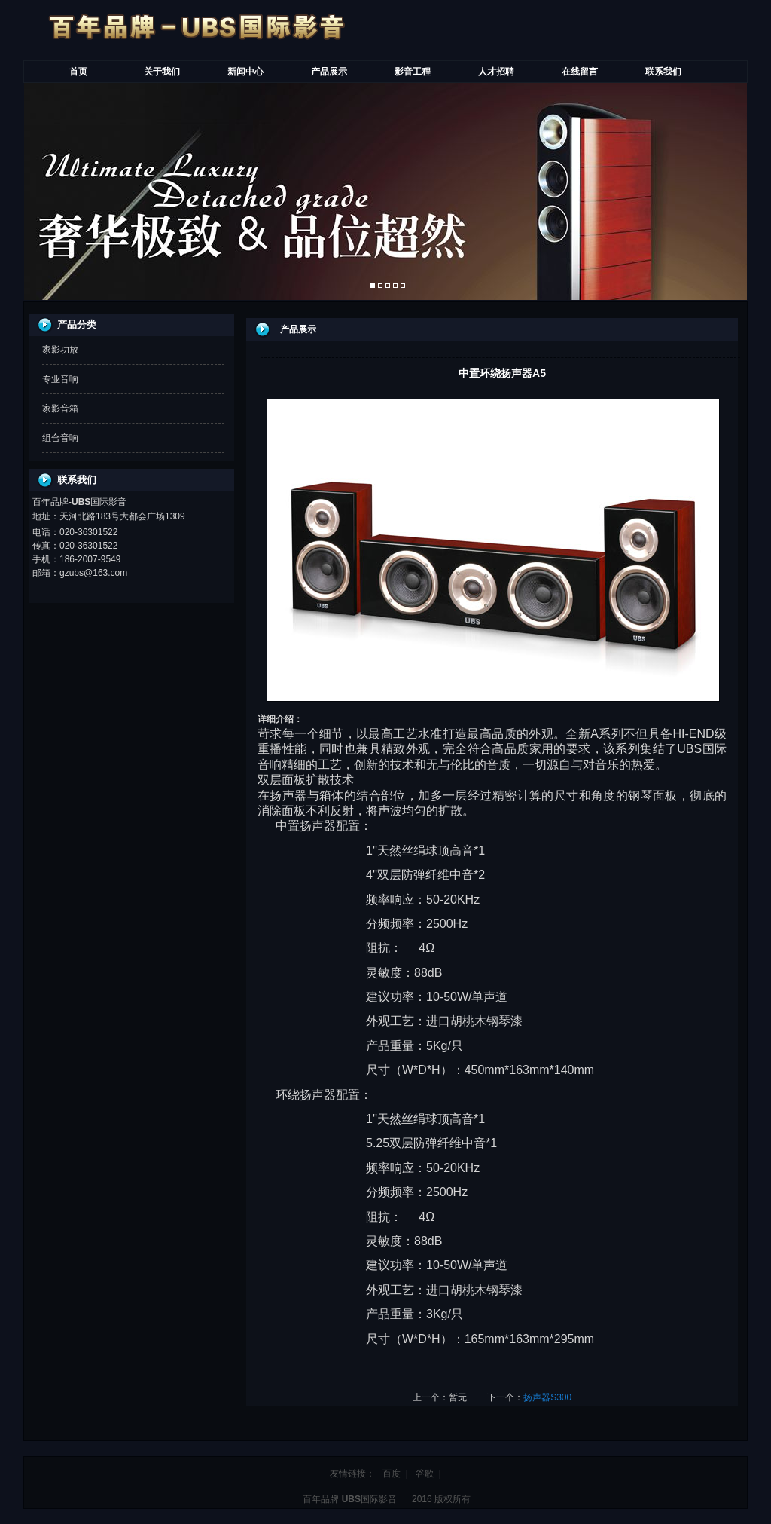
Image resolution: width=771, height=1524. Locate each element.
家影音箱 (60, 408)
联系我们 (663, 71)
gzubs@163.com (93, 573)
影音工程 (413, 71)
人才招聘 (496, 71)
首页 (78, 71)
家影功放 (60, 349)
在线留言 (580, 71)
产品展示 (329, 71)
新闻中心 (245, 71)
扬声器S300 (547, 1397)
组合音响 (60, 438)
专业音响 (60, 379)
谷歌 (425, 1473)
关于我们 (162, 71)
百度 (391, 1473)
